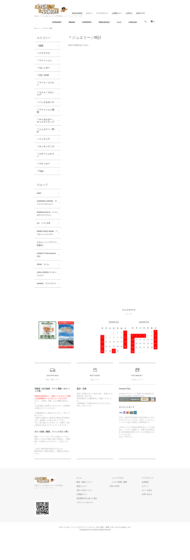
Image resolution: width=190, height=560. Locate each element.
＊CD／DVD (43, 75)
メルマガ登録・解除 (125, 507)
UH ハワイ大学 (45, 234)
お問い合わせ (149, 520)
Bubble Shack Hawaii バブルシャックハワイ (45, 246)
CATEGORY (56, 22)
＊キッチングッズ (45, 146)
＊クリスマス (43, 53)
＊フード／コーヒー (45, 83)
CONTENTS (86, 22)
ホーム (36, 28)
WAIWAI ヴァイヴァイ (46, 307)
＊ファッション (44, 60)
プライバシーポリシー (94, 528)
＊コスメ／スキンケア (45, 93)
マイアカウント (102, 13)
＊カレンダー (43, 68)
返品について (91, 512)
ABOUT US (140, 13)
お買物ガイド (117, 13)
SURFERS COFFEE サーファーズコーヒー (45, 206)
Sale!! (39, 193)
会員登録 (147, 507)
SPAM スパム (44, 283)
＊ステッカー (43, 163)
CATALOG (133, 22)
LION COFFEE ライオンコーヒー (45, 294)
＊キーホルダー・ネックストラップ (45, 120)
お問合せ (129, 13)
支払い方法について (94, 516)
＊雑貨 (40, 45)
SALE (119, 22)
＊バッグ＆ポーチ (45, 102)
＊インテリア (43, 139)
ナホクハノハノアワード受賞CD (45, 261)
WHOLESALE (104, 22)
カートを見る (149, 516)
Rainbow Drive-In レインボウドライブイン (46, 222)
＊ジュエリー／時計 (48, 28)
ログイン (89, 13)
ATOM (124, 512)
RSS (119, 512)
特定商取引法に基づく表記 (96, 524)
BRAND (72, 22)
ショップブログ (123, 503)
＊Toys (40, 171)
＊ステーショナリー (45, 155)
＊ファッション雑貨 (45, 110)
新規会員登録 (77, 13)
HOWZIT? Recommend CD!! (45, 273)
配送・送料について (94, 507)
